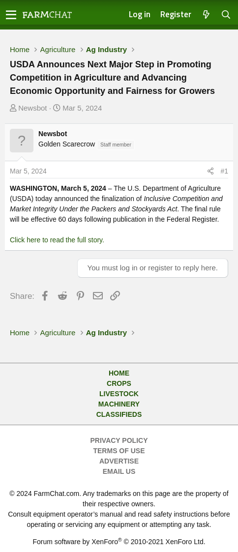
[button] (11, 14)
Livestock (119, 394)
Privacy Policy (119, 440)
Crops (119, 383)
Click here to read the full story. (57, 240)
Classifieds (119, 414)
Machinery (119, 404)
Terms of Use (119, 451)
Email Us (119, 471)
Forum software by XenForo (118, 542)
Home (119, 373)
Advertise (119, 461)
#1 (224, 171)
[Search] (226, 15)
